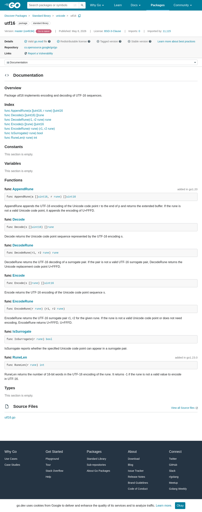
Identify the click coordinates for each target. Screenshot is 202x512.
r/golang (174, 476)
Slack (172, 470)
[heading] (15, 5)
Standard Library (96, 458)
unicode (60, 15)
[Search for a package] (53, 5)
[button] (25, 41)
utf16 (73, 15)
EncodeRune (23, 301)
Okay (180, 505)
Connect (175, 452)
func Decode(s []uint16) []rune (24, 115)
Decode (19, 219)
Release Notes (136, 476)
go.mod (38, 41)
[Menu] (101, 62)
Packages (158, 5)
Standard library (41, 15)
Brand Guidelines (138, 482)
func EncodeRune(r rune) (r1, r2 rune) (29, 128)
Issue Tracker (136, 470)
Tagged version (109, 41)
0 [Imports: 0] (134, 31)
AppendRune (22, 189)
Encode (19, 275)
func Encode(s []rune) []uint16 (24, 124)
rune (57, 196)
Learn (118, 5)
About (132, 452)
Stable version (140, 41)
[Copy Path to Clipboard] (79, 15)
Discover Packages (15, 15)
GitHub (173, 464)
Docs (136, 5)
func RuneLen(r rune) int (20, 137)
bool (49, 339)
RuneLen (20, 357)
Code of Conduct (138, 488)
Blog (130, 464)
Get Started (54, 452)
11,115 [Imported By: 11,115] (159, 31)
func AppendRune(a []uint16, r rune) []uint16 (33, 110)
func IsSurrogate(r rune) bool (23, 133)
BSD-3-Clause (112, 31)
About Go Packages (98, 470)
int (42, 365)
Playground (52, 458)
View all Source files (183, 407)
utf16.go (9, 417)
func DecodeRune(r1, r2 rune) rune (27, 119)
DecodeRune (23, 245)
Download (134, 458)
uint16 (42, 196)
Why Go (97, 5)
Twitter (173, 458)
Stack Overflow (54, 470)
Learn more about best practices (176, 41)
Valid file (37, 41)
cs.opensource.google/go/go (40, 47)
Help (48, 476)
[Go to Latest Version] (44, 31)
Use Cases (10, 458)
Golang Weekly (178, 488)
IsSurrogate (22, 331)
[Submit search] (82, 5)
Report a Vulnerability (38, 53)
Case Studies (12, 464)
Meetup (173, 482)
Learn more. (164, 505)
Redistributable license (74, 41)
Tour (48, 464)
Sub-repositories (96, 464)
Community (183, 5)
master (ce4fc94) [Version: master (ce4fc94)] (19, 31)
